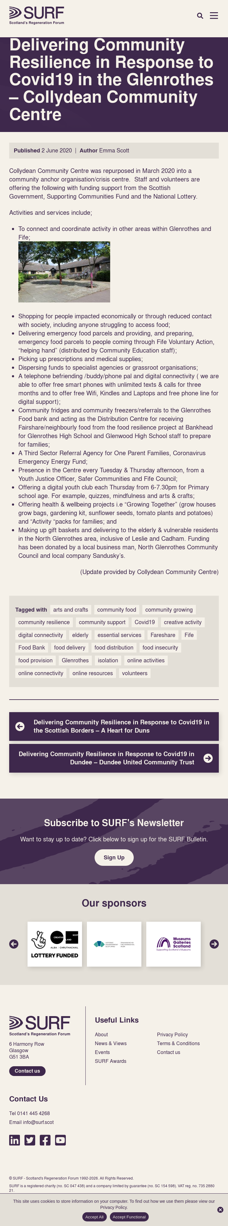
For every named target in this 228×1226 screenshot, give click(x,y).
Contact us (27, 1070)
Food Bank (31, 647)
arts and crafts (70, 609)
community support (102, 622)
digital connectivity (40, 635)
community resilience (44, 622)
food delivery (69, 647)
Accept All (94, 1217)
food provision (35, 660)
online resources (93, 673)
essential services (119, 635)
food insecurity (160, 647)
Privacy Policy (172, 1035)
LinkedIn (14, 1140)
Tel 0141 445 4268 (29, 1113)
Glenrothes (75, 660)
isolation (108, 660)
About (101, 1035)
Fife (189, 635)
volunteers (135, 673)
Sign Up (114, 857)
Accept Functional (129, 1217)
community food (116, 609)
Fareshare (163, 635)
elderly (80, 635)
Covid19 (145, 622)
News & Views (111, 1043)
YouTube (60, 1140)
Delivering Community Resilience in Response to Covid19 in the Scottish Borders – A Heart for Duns (114, 726)
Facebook (45, 1140)
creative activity (183, 622)
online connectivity (40, 673)
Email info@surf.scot (31, 1122)
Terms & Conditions (178, 1043)
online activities (146, 660)
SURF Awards (110, 1061)
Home (36, 15)
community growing (169, 609)
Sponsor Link (55, 944)
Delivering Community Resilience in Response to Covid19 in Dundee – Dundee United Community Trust (114, 758)
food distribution (114, 647)
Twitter (29, 1140)
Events (102, 1052)
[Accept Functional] (220, 1210)
